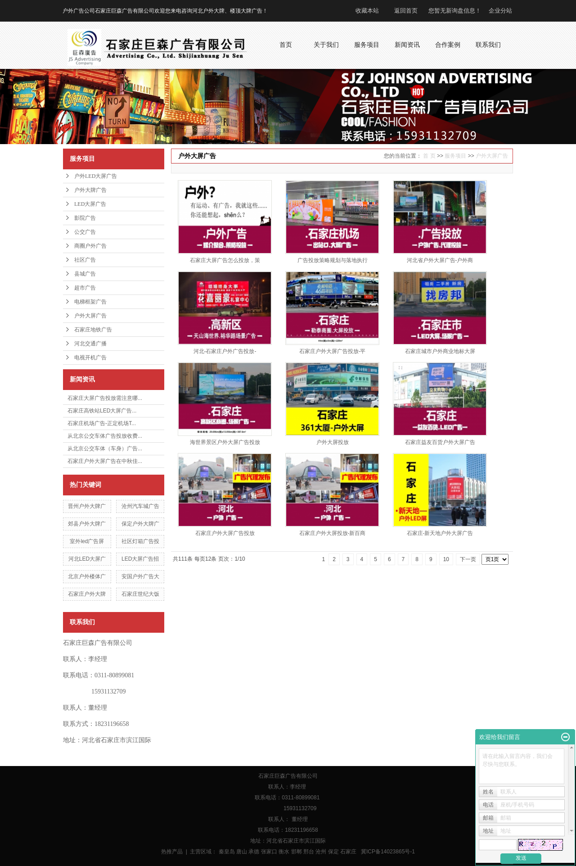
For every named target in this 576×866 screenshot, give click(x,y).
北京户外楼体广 (87, 576)
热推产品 (172, 851)
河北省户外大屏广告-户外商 (440, 260)
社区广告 (85, 260)
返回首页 (406, 10)
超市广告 (85, 288)
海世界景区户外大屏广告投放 (225, 442)
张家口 (269, 851)
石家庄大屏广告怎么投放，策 (225, 260)
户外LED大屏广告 (95, 176)
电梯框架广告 (90, 302)
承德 (253, 851)
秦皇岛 (227, 851)
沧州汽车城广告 (140, 506)
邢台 (308, 851)
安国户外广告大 (140, 576)
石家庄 (348, 851)
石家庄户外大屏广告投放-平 (332, 351)
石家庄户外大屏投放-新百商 (332, 533)
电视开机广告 (90, 357)
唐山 (241, 851)
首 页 (429, 156)
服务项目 (455, 156)
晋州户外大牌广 (87, 506)
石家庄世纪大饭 (140, 594)
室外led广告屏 (87, 541)
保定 (333, 851)
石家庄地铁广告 (93, 329)
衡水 (284, 851)
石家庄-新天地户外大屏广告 (440, 533)
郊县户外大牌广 (87, 524)
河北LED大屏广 (87, 559)
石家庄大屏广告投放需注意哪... (105, 398)
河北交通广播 (90, 343)
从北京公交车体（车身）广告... (105, 448)
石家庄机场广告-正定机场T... (102, 423)
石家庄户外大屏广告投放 (225, 533)
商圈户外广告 (90, 246)
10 (446, 559)
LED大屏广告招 (140, 559)
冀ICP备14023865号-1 (388, 851)
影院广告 (85, 218)
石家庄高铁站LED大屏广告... (102, 411)
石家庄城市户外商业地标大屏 (440, 351)
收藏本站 (367, 10)
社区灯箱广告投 (140, 541)
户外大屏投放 (332, 442)
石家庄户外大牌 (87, 594)
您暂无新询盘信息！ (454, 10)
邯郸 (296, 851)
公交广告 (85, 232)
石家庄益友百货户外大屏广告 (440, 442)
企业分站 (500, 10)
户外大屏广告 (90, 316)
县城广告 (85, 274)
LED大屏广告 (90, 204)
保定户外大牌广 (140, 524)
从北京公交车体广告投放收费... (105, 436)
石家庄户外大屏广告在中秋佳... (105, 461)
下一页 (468, 559)
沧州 (320, 851)
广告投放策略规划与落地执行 (332, 260)
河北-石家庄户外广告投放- (225, 351)
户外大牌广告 (90, 190)
